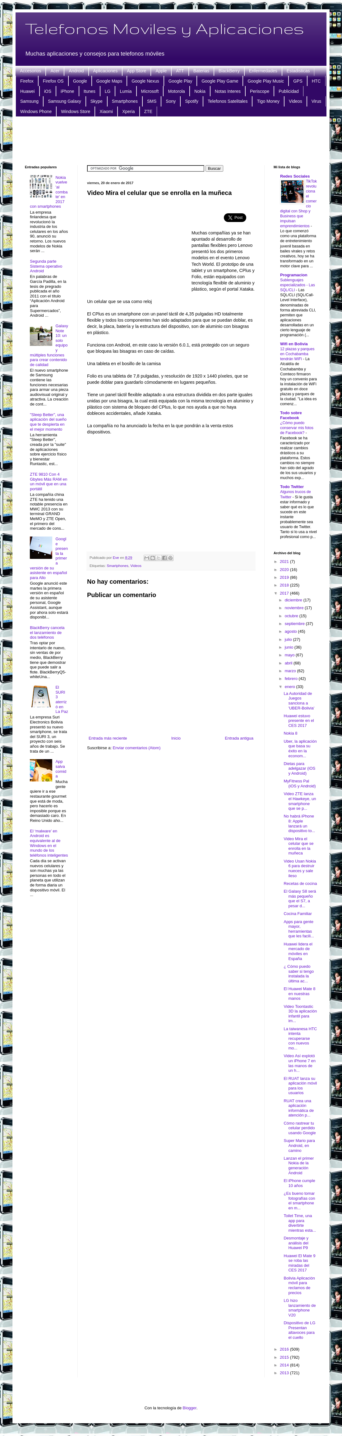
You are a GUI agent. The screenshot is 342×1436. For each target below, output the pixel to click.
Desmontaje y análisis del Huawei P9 (296, 1243)
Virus (316, 101)
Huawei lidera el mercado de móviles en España (298, 951)
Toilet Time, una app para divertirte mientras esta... (300, 1223)
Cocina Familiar (298, 913)
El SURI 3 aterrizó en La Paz (61, 699)
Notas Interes (228, 91)
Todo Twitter (292, 486)
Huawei (27, 91)
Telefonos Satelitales (227, 101)
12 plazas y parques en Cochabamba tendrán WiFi (297, 354)
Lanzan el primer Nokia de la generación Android (299, 1165)
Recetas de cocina (300, 883)
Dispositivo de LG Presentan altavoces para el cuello (299, 1330)
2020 (285, 569)
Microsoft (150, 91)
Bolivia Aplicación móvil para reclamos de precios (299, 1285)
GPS (298, 81)
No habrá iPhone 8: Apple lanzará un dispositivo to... (299, 823)
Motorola (176, 91)
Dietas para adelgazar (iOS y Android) (299, 768)
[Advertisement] (171, 140)
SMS (151, 101)
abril (289, 663)
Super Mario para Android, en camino (299, 1145)
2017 (285, 593)
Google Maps (109, 81)
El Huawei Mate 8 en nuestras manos (299, 993)
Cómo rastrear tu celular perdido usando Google (300, 1128)
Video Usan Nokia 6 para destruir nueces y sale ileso (300, 868)
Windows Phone (36, 111)
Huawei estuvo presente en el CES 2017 (299, 720)
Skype (96, 101)
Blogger (189, 1408)
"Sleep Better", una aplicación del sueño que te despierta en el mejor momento (48, 422)
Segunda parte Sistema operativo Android (46, 266)
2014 (285, 1365)
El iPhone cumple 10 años (299, 1183)
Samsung (29, 101)
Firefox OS (53, 81)
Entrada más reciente (108, 738)
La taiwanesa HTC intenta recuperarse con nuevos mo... (300, 1038)
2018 (285, 585)
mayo (290, 655)
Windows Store (75, 111)
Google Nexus (145, 81)
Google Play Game (219, 81)
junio (289, 647)
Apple (161, 70)
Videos (295, 101)
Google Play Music (265, 81)
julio (289, 639)
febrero (292, 678)
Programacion (293, 275)
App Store (136, 70)
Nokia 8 (290, 733)
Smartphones (125, 101)
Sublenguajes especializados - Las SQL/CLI (297, 285)
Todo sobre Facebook (291, 415)
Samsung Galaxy (64, 101)
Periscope (259, 91)
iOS (47, 91)
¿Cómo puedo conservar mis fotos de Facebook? (296, 428)
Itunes (89, 91)
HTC (316, 81)
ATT (180, 70)
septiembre (295, 623)
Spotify (191, 101)
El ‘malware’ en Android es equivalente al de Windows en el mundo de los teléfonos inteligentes (49, 843)
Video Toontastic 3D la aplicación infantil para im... (300, 1013)
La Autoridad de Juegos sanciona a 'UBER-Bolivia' (299, 700)
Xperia (128, 111)
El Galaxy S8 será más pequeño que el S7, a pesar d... (300, 898)
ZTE (148, 111)
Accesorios (30, 70)
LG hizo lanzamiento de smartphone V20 (300, 1307)
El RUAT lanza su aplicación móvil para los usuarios (300, 1085)
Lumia (126, 91)
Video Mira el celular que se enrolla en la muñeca (298, 846)
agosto (291, 631)
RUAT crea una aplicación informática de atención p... (299, 1108)
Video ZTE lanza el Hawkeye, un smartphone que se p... (300, 801)
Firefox (27, 81)
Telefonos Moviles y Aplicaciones (164, 28)
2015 (285, 1357)
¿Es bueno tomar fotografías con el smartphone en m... (299, 1200)
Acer (54, 70)
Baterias (201, 70)
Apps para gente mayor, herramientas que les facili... (299, 929)
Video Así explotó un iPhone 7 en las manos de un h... (299, 1063)
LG (108, 91)
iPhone (67, 91)
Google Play (180, 81)
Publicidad (289, 91)
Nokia (200, 91)
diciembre (294, 600)
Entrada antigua (239, 738)
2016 (285, 1349)
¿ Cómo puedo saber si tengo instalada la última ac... (299, 973)
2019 (285, 577)
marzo (291, 670)
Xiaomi (106, 111)
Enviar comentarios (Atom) (136, 747)
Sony (171, 101)
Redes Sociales (295, 176)
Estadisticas (298, 70)
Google (80, 81)
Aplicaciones (105, 70)
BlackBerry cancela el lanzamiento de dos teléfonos (47, 632)
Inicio (176, 738)
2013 (285, 1372)
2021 (285, 561)
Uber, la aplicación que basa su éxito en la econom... (300, 748)
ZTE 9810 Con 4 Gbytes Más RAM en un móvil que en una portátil (48, 481)
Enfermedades (263, 70)
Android (76, 70)
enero (290, 686)
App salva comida (60, 768)
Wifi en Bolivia (294, 344)
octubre (292, 616)
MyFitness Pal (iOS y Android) (300, 783)
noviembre (295, 607)
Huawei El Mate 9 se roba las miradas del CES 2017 (299, 1263)
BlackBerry (229, 70)
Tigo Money (268, 101)
